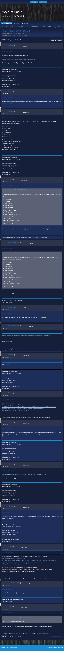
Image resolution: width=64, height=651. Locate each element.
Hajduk (10, 91)
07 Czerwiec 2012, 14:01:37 (8, 331)
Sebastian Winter (13, 242)
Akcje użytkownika (56, 40)
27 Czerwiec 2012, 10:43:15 (8, 512)
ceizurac (10, 45)
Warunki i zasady (53, 647)
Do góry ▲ (60, 647)
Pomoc (47, 647)
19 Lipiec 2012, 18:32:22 (7, 552)
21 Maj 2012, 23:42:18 (7, 313)
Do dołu (4, 39)
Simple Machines (13, 647)
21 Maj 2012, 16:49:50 (7, 185)
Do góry (4, 636)
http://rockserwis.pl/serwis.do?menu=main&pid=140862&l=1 (18, 59)
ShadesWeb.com (13, 649)
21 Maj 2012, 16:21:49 (7, 117)
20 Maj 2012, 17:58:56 (7, 51)
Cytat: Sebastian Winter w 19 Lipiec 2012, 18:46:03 (17, 617)
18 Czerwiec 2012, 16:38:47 (8, 399)
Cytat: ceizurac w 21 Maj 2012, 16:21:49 (15, 190)
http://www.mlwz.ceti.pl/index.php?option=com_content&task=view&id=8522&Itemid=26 (26, 335)
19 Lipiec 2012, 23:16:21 (7, 612)
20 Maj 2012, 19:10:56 (7, 97)
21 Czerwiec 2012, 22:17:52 (8, 470)
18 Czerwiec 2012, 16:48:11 (8, 428)
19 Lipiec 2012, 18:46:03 (7, 589)
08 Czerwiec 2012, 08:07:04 (8, 361)
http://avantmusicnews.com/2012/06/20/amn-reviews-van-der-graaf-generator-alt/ (24, 474)
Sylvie (44, 27)
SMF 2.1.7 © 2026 (5, 647)
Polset (10, 179)
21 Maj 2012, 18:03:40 (7, 248)
